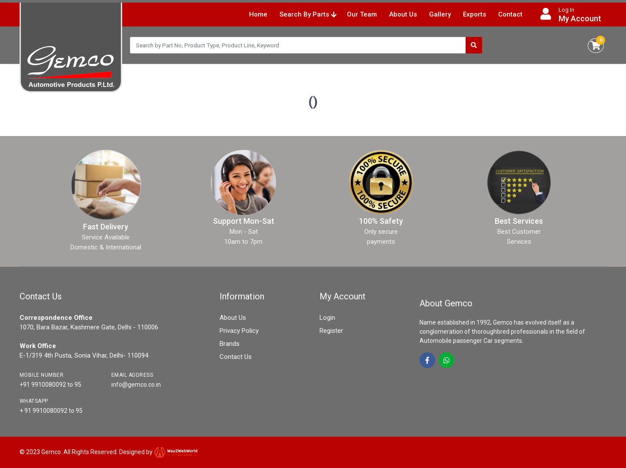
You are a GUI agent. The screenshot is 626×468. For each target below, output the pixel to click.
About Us (403, 14)
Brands (230, 344)
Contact (510, 14)
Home (258, 14)
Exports (474, 14)
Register (331, 331)
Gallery (440, 14)
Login (327, 318)
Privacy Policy (239, 331)
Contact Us (236, 357)
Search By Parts (308, 14)
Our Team (362, 14)
